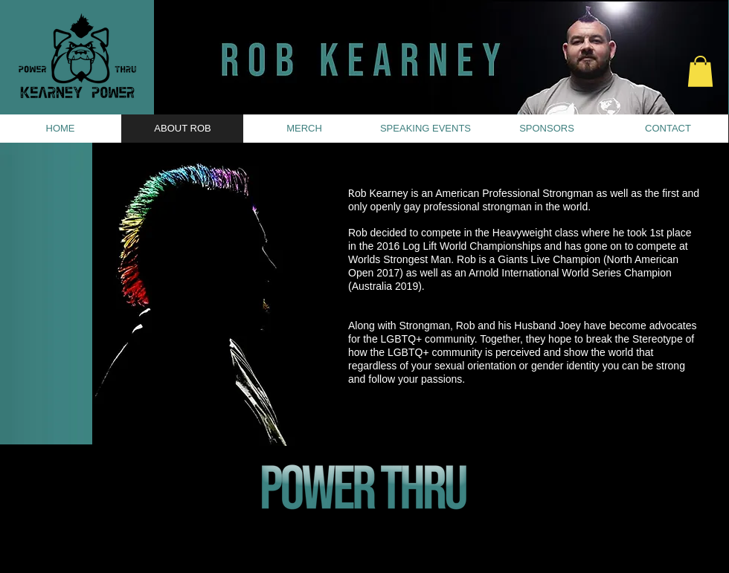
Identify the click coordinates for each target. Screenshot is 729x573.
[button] (700, 71)
